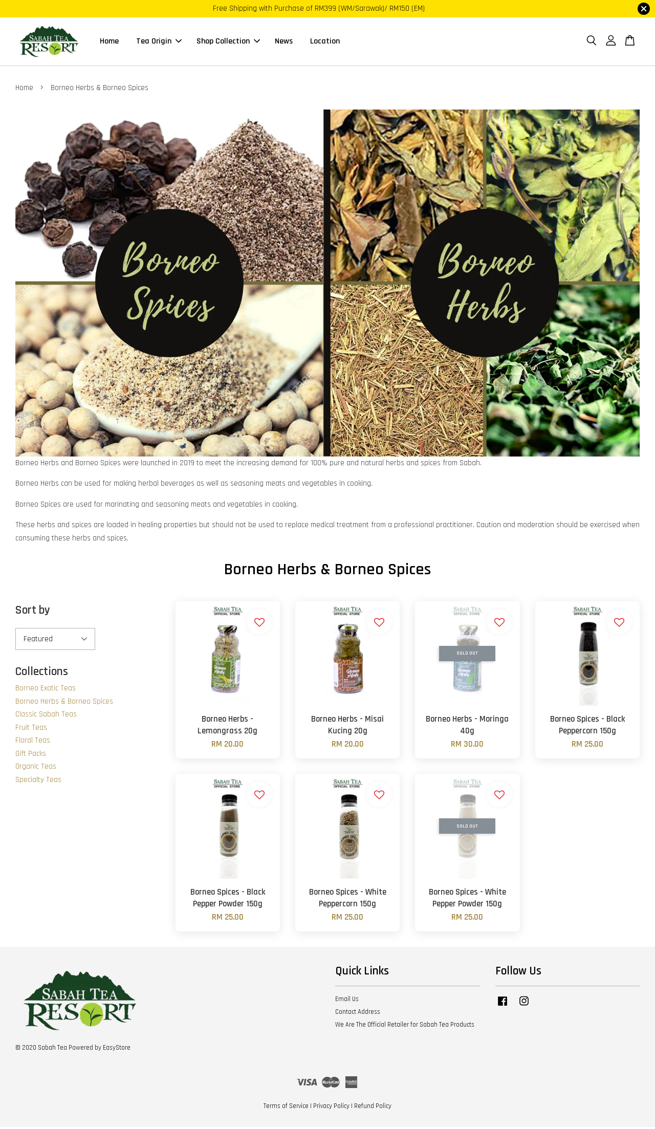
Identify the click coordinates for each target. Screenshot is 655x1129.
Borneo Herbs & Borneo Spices (64, 703)
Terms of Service (286, 1107)
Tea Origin (159, 42)
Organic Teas (35, 768)
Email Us (347, 1000)
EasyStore (116, 1049)
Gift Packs (30, 755)
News (284, 42)
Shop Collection (228, 42)
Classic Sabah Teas (46, 716)
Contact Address (357, 1013)
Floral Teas (32, 742)
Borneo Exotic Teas (45, 689)
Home (109, 42)
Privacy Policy (331, 1107)
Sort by (32, 611)
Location (325, 42)
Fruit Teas (31, 729)
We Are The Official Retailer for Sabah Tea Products (404, 1026)
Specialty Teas (38, 781)
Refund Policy (372, 1107)
